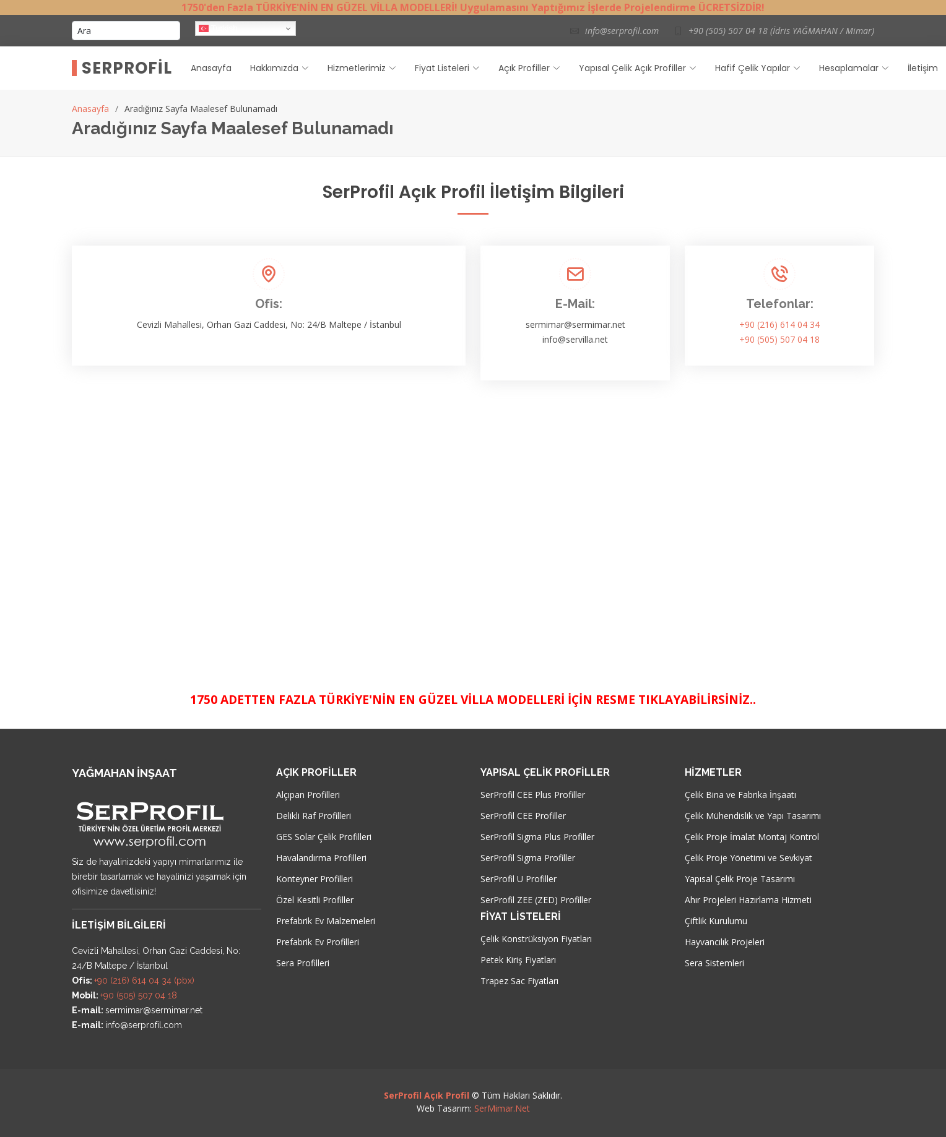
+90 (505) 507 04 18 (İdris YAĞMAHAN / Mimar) (781, 30)
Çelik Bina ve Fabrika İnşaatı (740, 795)
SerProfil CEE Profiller (523, 816)
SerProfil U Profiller (518, 879)
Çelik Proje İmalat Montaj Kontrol (752, 837)
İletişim (923, 68)
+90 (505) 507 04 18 (779, 339)
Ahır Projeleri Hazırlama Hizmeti (748, 900)
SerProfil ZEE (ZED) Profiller (535, 900)
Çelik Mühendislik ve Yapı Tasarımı (753, 816)
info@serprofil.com (622, 30)
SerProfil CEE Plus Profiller (532, 795)
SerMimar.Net (502, 1108)
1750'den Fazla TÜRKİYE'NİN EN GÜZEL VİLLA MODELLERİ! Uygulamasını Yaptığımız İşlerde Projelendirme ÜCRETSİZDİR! (473, 7)
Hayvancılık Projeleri (725, 942)
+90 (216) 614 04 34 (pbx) (144, 980)
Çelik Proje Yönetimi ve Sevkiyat (748, 858)
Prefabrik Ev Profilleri (317, 942)
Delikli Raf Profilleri (313, 816)
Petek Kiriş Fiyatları (518, 960)
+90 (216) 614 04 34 (779, 324)
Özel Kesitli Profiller (315, 900)
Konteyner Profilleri (314, 879)
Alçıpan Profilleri (308, 795)
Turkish (218, 28)
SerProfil (127, 68)
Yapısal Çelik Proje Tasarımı (740, 879)
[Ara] (126, 30)
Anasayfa (211, 68)
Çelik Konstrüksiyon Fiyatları (536, 939)
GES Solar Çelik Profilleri (323, 837)
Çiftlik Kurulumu (716, 921)
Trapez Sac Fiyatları (519, 981)
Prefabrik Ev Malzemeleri (325, 921)
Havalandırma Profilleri (321, 858)
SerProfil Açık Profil (426, 1095)
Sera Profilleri (302, 963)
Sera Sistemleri (714, 963)
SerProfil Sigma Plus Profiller (537, 837)
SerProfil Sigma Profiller (527, 858)
